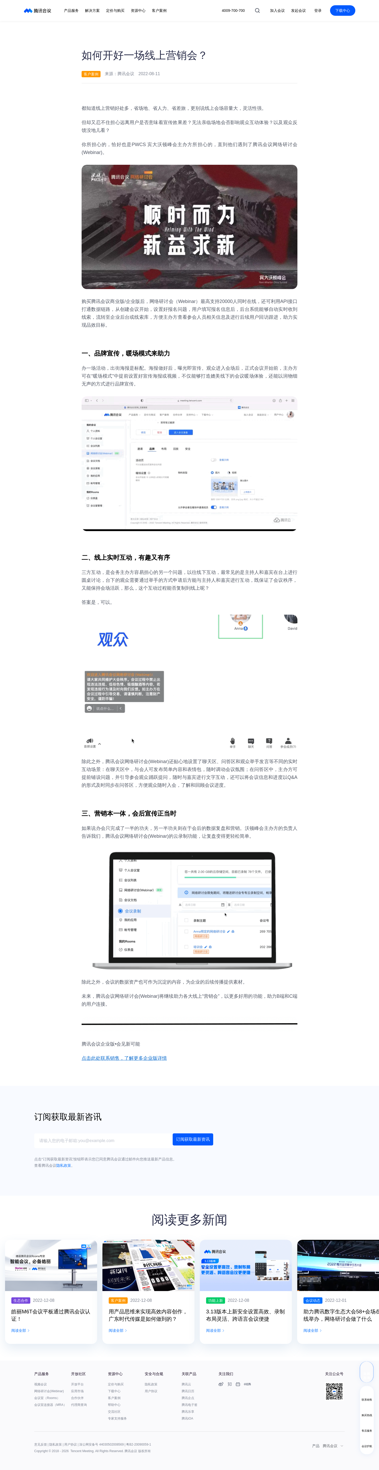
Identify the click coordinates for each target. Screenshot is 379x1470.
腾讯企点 (188, 1398)
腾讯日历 (188, 1391)
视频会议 (40, 1384)
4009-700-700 (233, 10)
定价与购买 (116, 1384)
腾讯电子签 (189, 1405)
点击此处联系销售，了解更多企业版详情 (124, 1058)
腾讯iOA (187, 1418)
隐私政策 (151, 1384)
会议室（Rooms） (47, 1398)
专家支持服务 (117, 1418)
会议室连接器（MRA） (50, 1405)
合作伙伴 (77, 1398)
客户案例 (114, 1398)
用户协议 (151, 1391)
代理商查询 (79, 1405)
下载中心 (342, 10)
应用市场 (77, 1391)
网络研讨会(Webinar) (49, 1391)
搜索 (257, 10)
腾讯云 (186, 1384)
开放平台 (77, 1384)
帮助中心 (114, 1405)
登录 (318, 10)
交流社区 (114, 1412)
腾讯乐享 (188, 1412)
